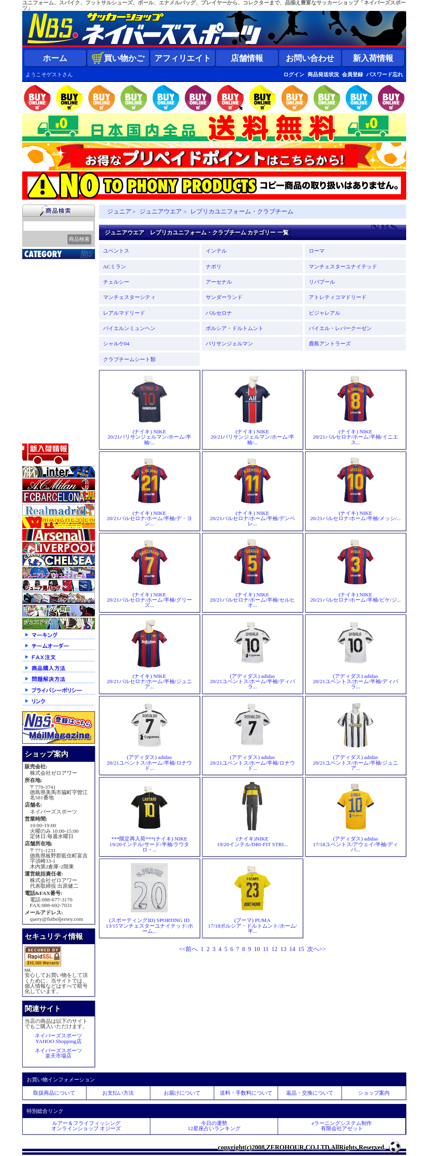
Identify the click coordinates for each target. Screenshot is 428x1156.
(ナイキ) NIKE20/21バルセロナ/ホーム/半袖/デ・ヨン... (149, 491)
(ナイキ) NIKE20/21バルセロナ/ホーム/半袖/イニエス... (355, 409)
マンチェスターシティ (129, 297)
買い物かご (118, 58)
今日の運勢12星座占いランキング (214, 1125)
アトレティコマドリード (338, 297)
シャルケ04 (116, 344)
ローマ (317, 251)
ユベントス (116, 251)
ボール (35, 415)
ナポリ (213, 266)
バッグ (35, 405)
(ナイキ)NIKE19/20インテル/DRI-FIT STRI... (252, 814)
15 (301, 949)
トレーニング (44, 344)
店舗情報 (247, 58)
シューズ (38, 395)
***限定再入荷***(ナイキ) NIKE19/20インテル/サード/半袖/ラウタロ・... (149, 817)
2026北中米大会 (47, 264)
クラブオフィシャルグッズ (59, 285)
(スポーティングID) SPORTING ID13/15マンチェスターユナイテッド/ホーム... (149, 898)
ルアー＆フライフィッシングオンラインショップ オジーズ (86, 1125)
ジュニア (38, 375)
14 (292, 949)
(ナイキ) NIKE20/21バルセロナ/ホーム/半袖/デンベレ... (252, 491)
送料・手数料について (246, 1093)
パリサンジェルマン (229, 344)
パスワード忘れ (384, 74)
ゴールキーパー (47, 354)
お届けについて (182, 1093)
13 (283, 949)
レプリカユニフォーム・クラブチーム (241, 211)
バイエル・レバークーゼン (340, 328)
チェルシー (116, 282)
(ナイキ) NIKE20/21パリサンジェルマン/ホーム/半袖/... (149, 409)
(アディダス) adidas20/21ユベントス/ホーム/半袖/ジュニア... (355, 735)
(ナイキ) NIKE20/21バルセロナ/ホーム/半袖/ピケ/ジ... (355, 570)
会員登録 (352, 74)
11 (265, 949)
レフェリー (41, 365)
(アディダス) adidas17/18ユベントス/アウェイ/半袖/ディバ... (355, 817)
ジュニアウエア (160, 211)
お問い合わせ (310, 58)
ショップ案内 (374, 1093)
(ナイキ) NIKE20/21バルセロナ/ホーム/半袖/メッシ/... (355, 488)
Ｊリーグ (38, 314)
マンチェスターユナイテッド (343, 266)
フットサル (41, 334)
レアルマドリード (124, 313)
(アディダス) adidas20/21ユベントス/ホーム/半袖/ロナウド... (149, 735)
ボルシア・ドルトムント (235, 328)
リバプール (322, 282)
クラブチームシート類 (129, 359)
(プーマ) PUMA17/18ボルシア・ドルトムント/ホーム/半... (252, 898)
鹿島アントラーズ (330, 344)
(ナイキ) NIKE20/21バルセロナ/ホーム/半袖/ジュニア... (149, 654)
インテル (216, 251)
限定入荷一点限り (50, 294)
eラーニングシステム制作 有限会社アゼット (342, 1125)
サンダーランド (224, 297)
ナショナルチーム (50, 324)
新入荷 (35, 274)
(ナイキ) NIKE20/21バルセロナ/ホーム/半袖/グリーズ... (149, 572)
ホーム (55, 58)
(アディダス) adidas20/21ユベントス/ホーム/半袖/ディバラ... (252, 654)
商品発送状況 (323, 74)
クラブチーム (44, 304)
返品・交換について (309, 1093)
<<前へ (188, 949)
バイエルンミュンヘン (129, 328)
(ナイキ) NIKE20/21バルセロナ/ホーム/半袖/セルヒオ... (252, 572)
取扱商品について (54, 1093)
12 (275, 949)
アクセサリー (44, 425)
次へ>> (316, 949)
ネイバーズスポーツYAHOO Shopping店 (58, 1038)
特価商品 (38, 435)
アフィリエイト (182, 58)
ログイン (293, 74)
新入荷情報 (373, 58)
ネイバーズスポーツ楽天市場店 (58, 1053)
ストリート (41, 385)
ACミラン (115, 266)
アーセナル (219, 282)
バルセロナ (219, 313)
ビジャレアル (324, 313)
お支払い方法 (118, 1093)
